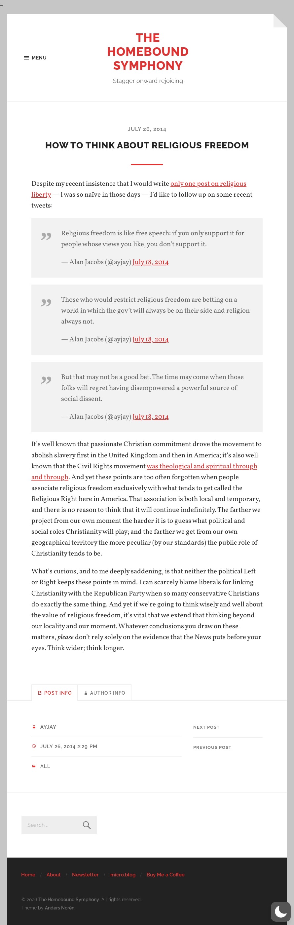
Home (28, 875)
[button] (281, 912)
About (54, 875)
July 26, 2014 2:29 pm (68, 747)
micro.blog (122, 875)
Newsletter (85, 875)
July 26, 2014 (147, 129)
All (45, 766)
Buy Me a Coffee (166, 875)
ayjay (48, 727)
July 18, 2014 (150, 262)
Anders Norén (59, 907)
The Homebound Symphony (148, 51)
